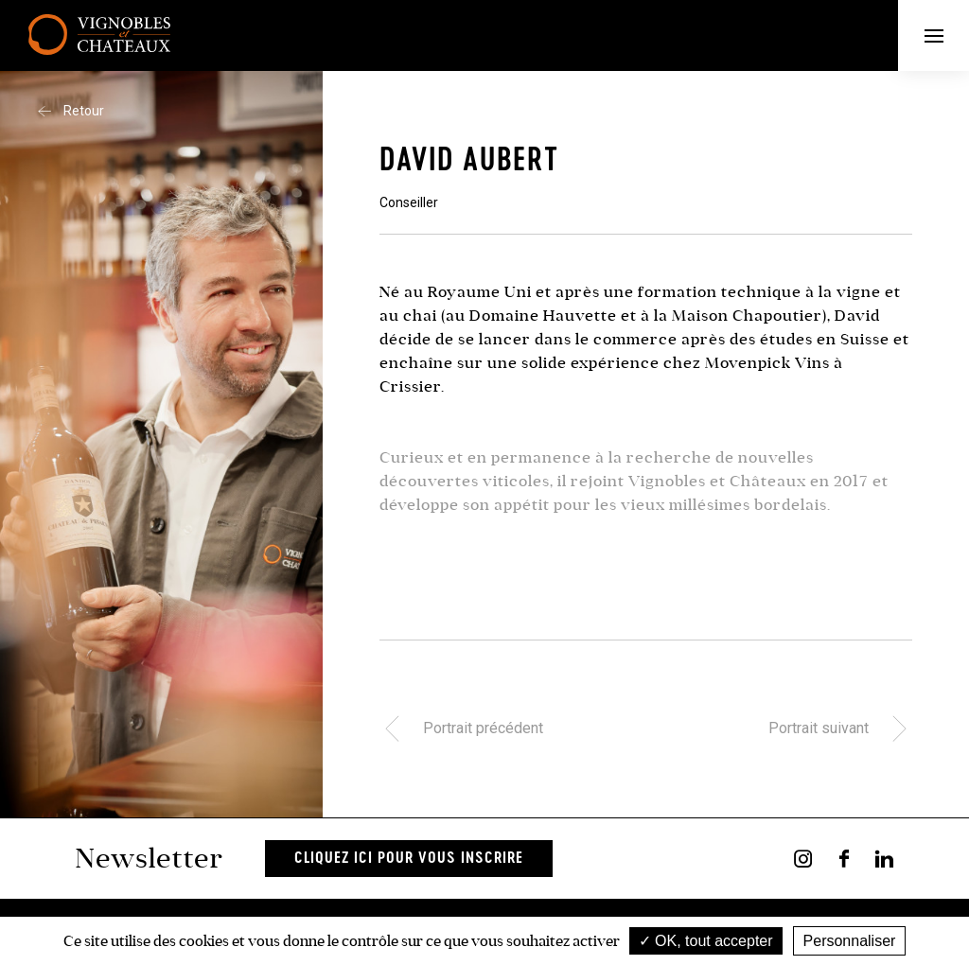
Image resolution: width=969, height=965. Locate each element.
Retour (71, 110)
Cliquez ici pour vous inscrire (408, 859)
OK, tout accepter (706, 941)
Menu (947, 35)
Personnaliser (849, 941)
